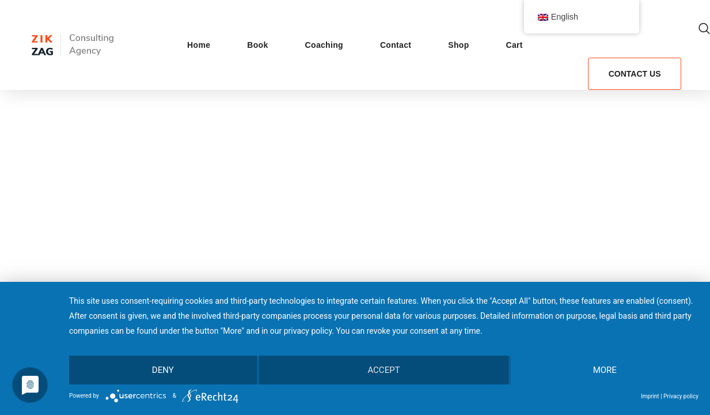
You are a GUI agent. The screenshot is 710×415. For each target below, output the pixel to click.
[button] (704, 29)
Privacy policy (680, 396)
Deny (163, 370)
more (605, 370)
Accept (383, 370)
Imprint (650, 396)
